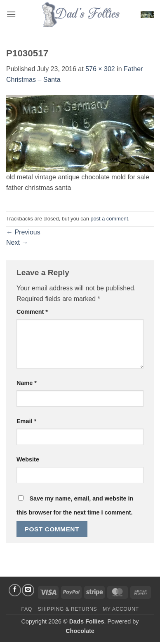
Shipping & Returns (67, 609)
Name (26, 383)
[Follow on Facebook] (15, 590)
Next (17, 242)
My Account (121, 609)
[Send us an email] (28, 590)
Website (27, 459)
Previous (23, 232)
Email (26, 421)
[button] (11, 14)
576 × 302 (100, 68)
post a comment (109, 219)
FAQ (26, 609)
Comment (32, 311)
